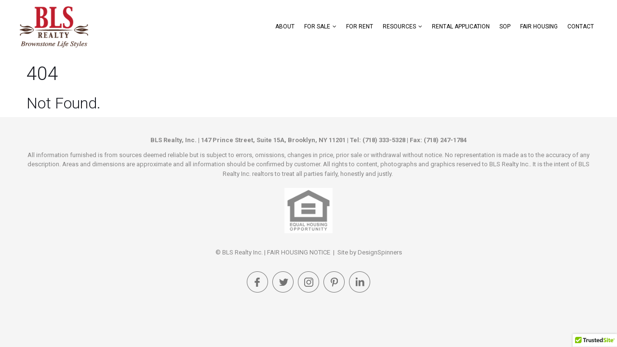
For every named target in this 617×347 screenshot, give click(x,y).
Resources (399, 26)
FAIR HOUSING (539, 26)
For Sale (317, 26)
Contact (580, 26)
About (285, 26)
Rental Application (461, 26)
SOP (504, 26)
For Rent (359, 26)
